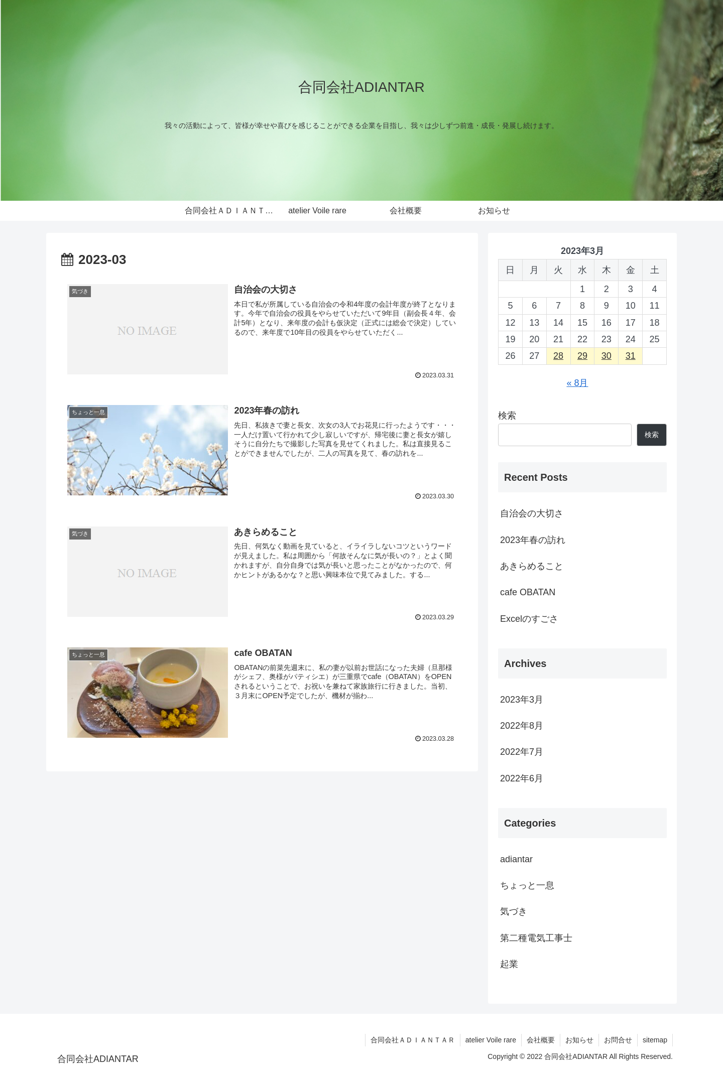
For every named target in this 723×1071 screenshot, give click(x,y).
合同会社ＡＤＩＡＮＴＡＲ (413, 1040)
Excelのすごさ (529, 619)
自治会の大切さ (531, 513)
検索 (507, 416)
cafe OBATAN (527, 592)
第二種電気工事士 (536, 938)
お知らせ (579, 1040)
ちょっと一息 (527, 885)
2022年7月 (521, 752)
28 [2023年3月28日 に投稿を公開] (558, 356)
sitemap (655, 1040)
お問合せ (618, 1040)
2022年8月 (521, 726)
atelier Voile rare (490, 1040)
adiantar (516, 859)
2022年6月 (521, 778)
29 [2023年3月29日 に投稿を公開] (582, 356)
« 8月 (577, 383)
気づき (513, 911)
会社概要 (541, 1040)
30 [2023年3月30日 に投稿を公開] (606, 356)
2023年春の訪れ (532, 540)
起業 (509, 964)
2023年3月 (521, 700)
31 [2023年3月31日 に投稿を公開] (631, 356)
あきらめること (531, 566)
